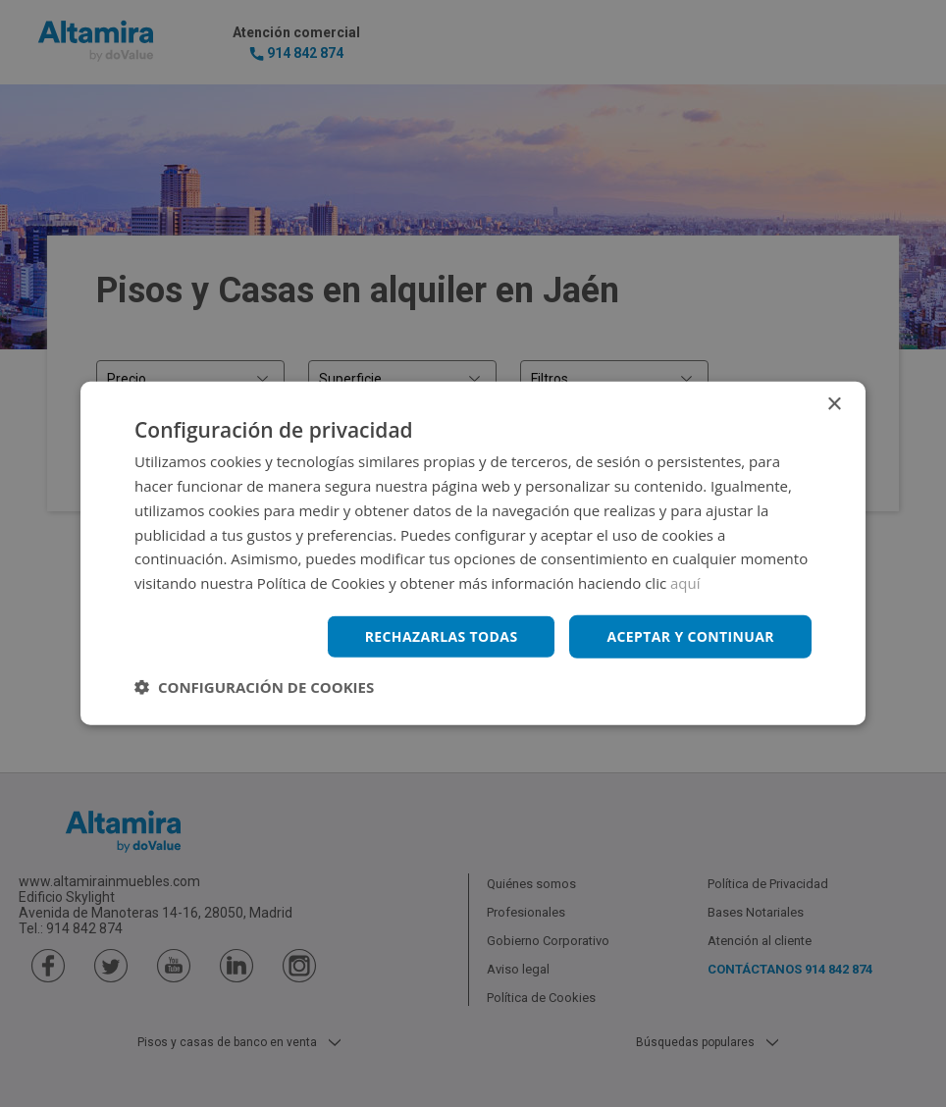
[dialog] (473, 553)
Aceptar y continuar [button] (690, 636)
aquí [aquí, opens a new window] (685, 583)
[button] (254, 687)
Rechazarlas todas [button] (440, 636)
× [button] (833, 404)
